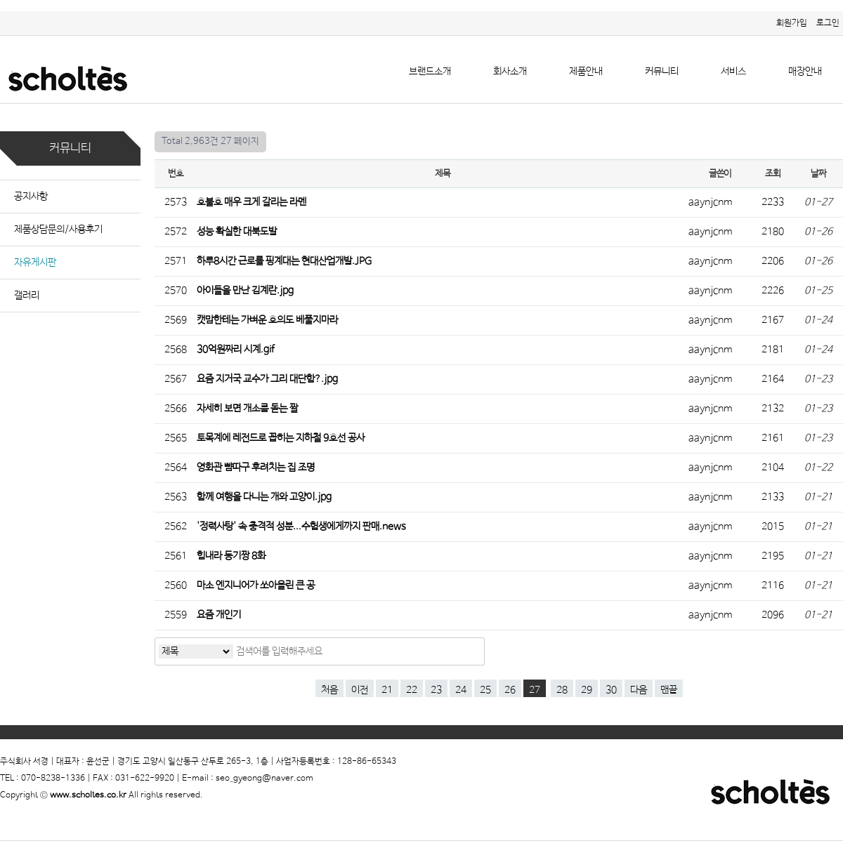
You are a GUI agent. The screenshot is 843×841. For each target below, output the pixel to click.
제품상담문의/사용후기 (58, 229)
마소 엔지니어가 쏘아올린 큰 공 (257, 585)
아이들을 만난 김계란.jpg (246, 290)
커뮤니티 (662, 71)
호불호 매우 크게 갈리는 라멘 (252, 202)
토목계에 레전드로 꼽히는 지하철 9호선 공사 (282, 438)
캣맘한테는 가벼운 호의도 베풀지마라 (268, 320)
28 (562, 690)
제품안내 (586, 71)
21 (387, 690)
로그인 (827, 23)
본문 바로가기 (0, 11)
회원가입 (791, 23)
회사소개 (510, 71)
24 (460, 690)
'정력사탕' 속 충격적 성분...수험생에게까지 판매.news (302, 526)
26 (510, 690)
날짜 (818, 173)
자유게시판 (35, 262)
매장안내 (805, 71)
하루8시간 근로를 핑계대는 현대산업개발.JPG (285, 261)
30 (611, 690)
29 (586, 690)
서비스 (733, 71)
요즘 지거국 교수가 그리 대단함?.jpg (268, 379)
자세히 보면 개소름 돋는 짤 (248, 408)
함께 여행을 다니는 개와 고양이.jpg (265, 497)
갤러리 (26, 295)
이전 (359, 690)
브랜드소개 (430, 71)
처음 (329, 690)
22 (411, 690)
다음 (638, 690)
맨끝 (668, 690)
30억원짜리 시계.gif (237, 349)
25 (485, 690)
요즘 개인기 (220, 615)
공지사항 (31, 196)
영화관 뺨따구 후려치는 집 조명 (257, 467)
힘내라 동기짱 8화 (232, 556)
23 (436, 690)
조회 (772, 173)
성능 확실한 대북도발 (238, 231)
